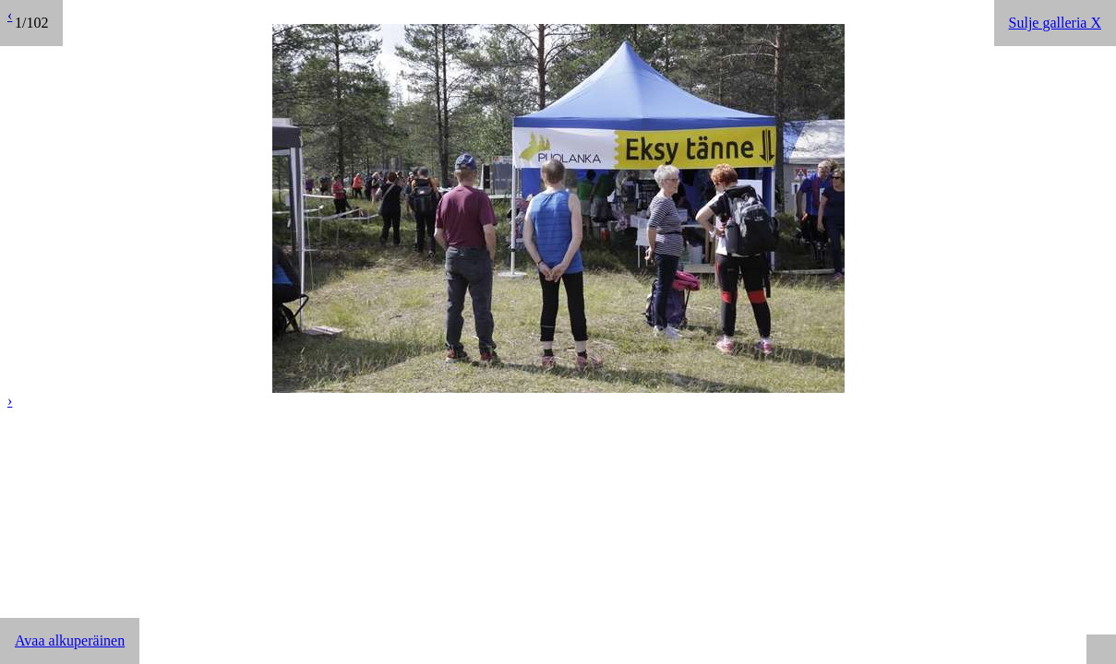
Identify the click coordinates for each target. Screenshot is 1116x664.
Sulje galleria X (1055, 22)
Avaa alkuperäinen (70, 640)
